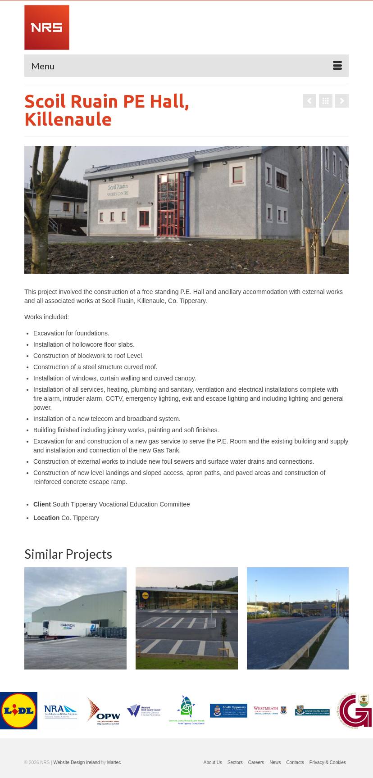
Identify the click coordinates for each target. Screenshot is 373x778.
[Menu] (186, 65)
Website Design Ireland (76, 762)
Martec (114, 762)
